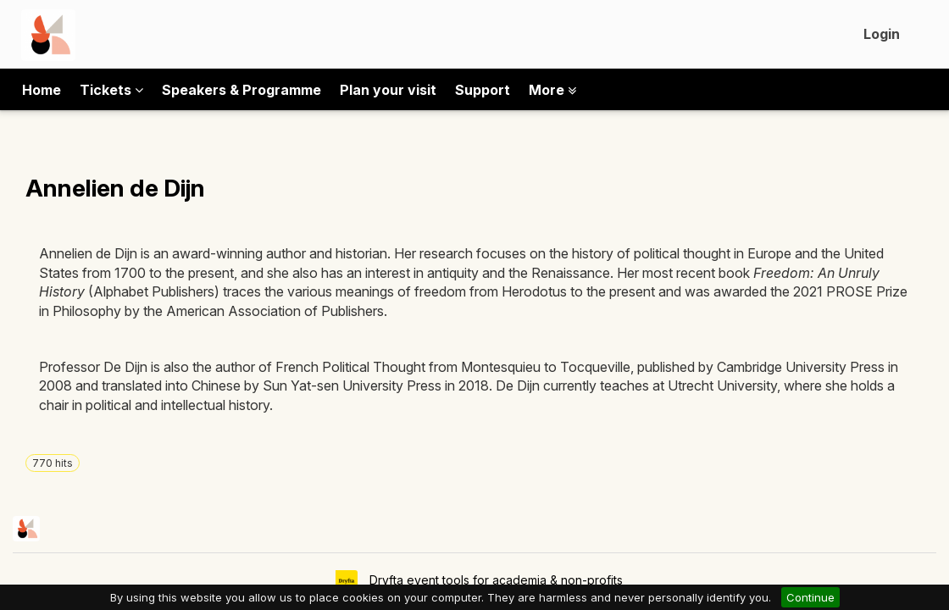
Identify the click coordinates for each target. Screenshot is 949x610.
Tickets (111, 89)
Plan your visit (388, 89)
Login (881, 33)
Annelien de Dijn (115, 188)
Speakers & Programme (241, 89)
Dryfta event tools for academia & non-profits (494, 580)
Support (482, 89)
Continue (810, 597)
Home (41, 89)
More (552, 89)
